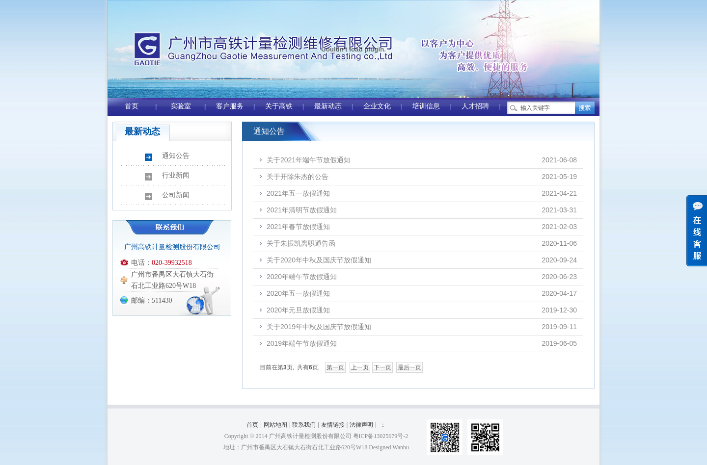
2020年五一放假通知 (298, 293)
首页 (131, 106)
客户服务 (230, 106)
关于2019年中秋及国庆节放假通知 (319, 327)
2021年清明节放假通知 (302, 210)
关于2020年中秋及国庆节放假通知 (319, 260)
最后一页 (409, 367)
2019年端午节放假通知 (302, 343)
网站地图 (275, 424)
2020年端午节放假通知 (302, 277)
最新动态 (328, 106)
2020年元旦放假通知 (298, 310)
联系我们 (304, 424)
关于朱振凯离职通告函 (301, 243)
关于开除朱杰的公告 (297, 177)
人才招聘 (475, 106)
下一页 (382, 367)
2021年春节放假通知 (298, 227)
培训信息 (426, 106)
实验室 (180, 106)
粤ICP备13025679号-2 (380, 436)
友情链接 (333, 424)
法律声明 (361, 424)
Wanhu (400, 447)
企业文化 (377, 106)
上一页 (360, 367)
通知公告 (176, 155)
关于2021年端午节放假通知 (309, 160)
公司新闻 (176, 195)
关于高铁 (279, 106)
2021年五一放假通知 (298, 193)
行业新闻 (176, 175)
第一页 (335, 367)
